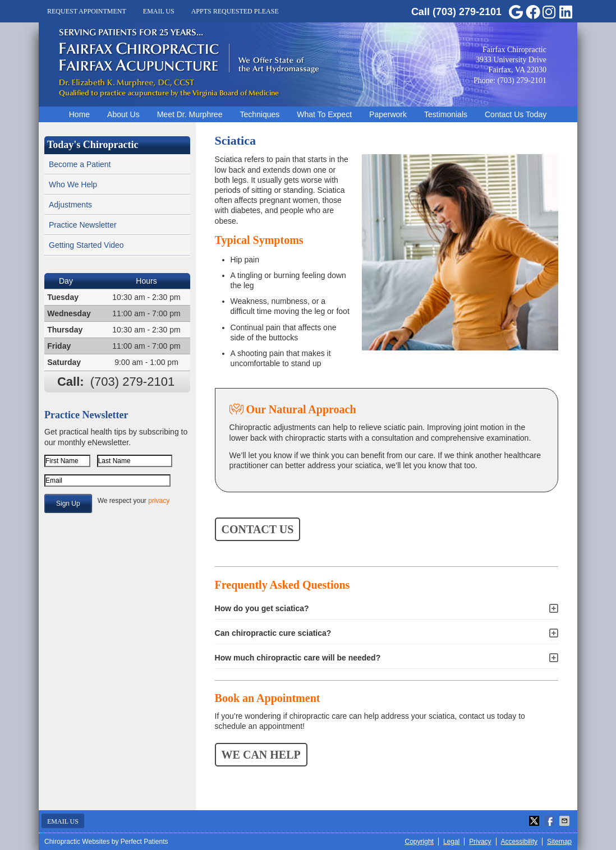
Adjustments (70, 204)
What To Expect (324, 114)
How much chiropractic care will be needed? (298, 657)
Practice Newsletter (83, 224)
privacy (158, 501)
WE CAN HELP (261, 755)
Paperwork (388, 114)
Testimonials (445, 114)
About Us (123, 114)
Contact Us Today (515, 114)
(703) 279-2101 (467, 11)
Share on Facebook (550, 821)
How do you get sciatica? (262, 608)
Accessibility (519, 842)
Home (79, 114)
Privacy (480, 842)
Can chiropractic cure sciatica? (273, 633)
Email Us (158, 11)
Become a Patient (80, 164)
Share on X (535, 821)
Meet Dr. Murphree (190, 114)
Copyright (419, 842)
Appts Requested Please (235, 11)
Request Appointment (86, 11)
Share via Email (565, 821)
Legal (451, 842)
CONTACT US (258, 529)
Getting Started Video (86, 245)
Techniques (259, 114)
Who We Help (73, 184)
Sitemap (559, 842)
